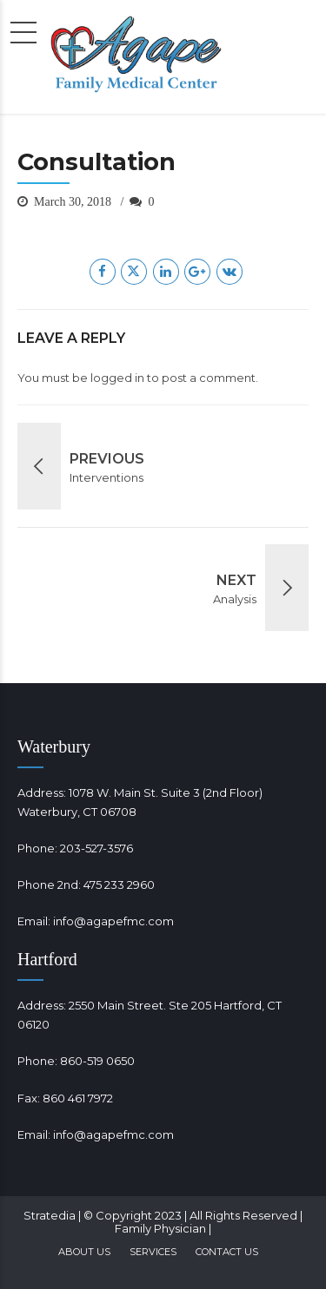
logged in (117, 378)
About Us (84, 1252)
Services (153, 1252)
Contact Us (227, 1252)
